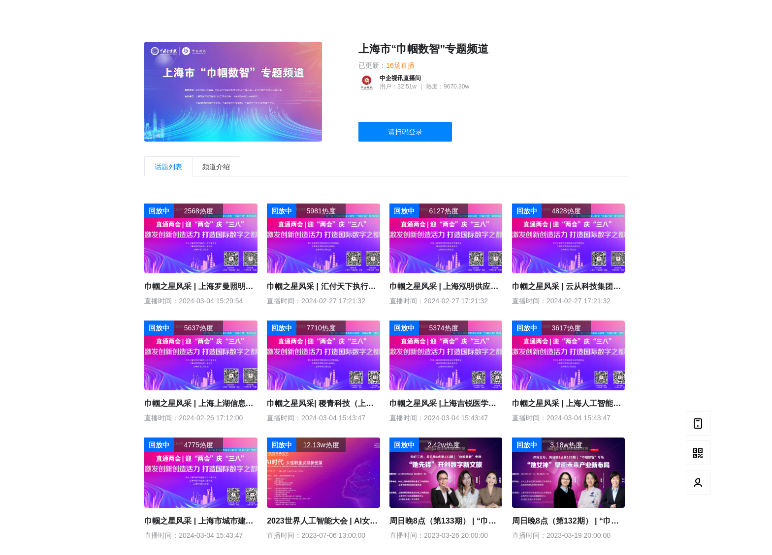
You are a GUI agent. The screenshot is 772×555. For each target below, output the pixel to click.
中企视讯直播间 (400, 78)
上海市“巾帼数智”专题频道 (423, 49)
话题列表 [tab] (168, 167)
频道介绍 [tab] (216, 167)
